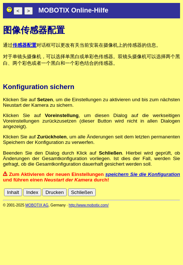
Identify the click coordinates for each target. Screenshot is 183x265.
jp (170, 192)
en (144, 192)
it (164, 192)
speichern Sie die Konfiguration (142, 174)
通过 (8, 45)
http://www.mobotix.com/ (89, 205)
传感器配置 (24, 45)
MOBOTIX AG (37, 205)
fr (158, 192)
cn (127, 192)
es (152, 192)
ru (177, 192)
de (136, 192)
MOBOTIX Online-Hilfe (73, 10)
